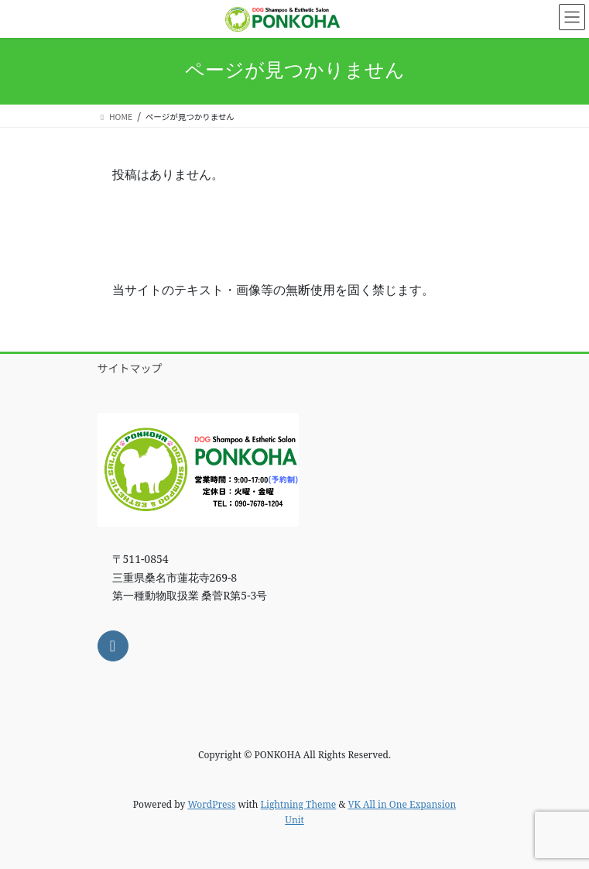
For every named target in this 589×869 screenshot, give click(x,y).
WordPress (211, 804)
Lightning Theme (299, 804)
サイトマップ (130, 368)
